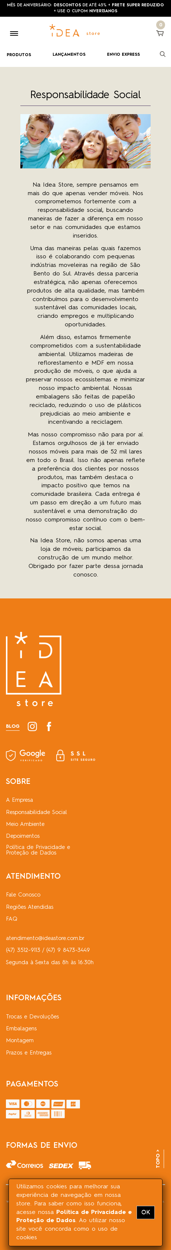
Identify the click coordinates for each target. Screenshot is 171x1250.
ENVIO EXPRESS (123, 55)
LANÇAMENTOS (69, 55)
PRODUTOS (19, 55)
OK (145, 1212)
